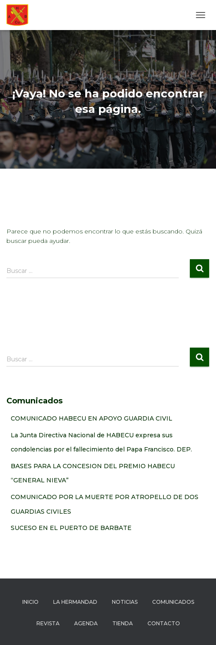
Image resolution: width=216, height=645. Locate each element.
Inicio (30, 602)
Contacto (163, 623)
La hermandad (75, 602)
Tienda (122, 623)
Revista (48, 623)
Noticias (125, 602)
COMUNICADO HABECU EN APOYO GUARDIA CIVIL (91, 418)
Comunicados (173, 602)
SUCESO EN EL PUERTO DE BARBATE (71, 528)
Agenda (86, 623)
